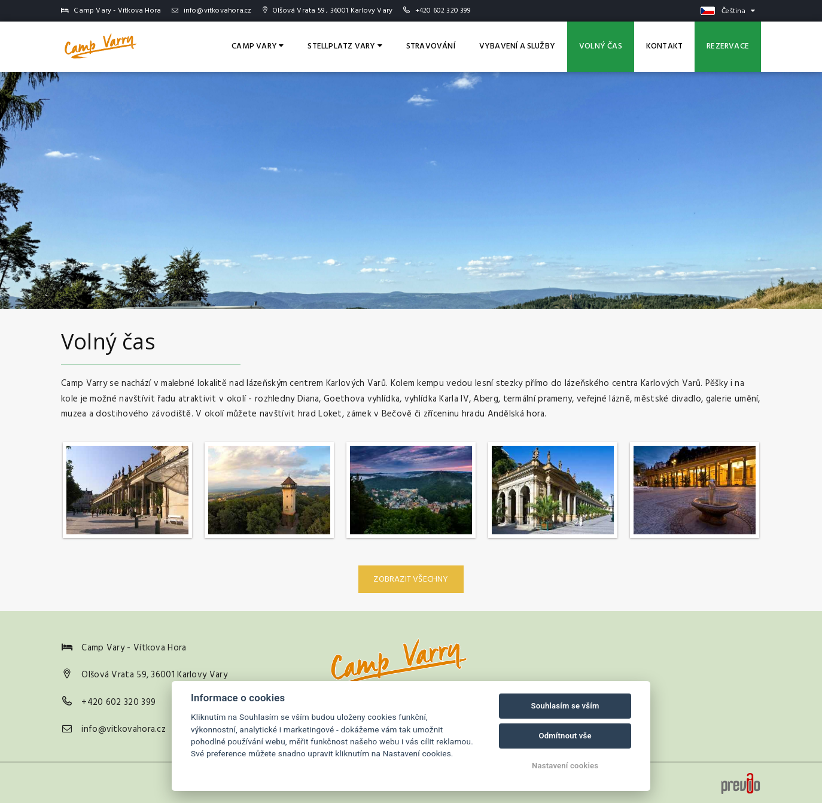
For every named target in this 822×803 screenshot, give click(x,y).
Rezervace (728, 46)
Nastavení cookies (565, 765)
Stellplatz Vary (345, 46)
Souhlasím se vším (565, 705)
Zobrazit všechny (410, 579)
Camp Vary (258, 46)
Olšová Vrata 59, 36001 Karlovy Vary (154, 675)
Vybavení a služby (517, 46)
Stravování (430, 46)
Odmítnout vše (564, 735)
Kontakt (664, 46)
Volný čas (600, 46)
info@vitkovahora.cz (211, 11)
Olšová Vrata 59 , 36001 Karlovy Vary (327, 11)
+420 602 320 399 (442, 11)
